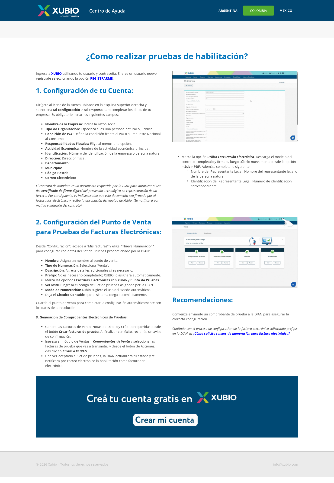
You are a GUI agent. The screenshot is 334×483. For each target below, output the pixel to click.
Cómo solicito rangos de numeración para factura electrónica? (242, 333)
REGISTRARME (101, 78)
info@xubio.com (285, 464)
